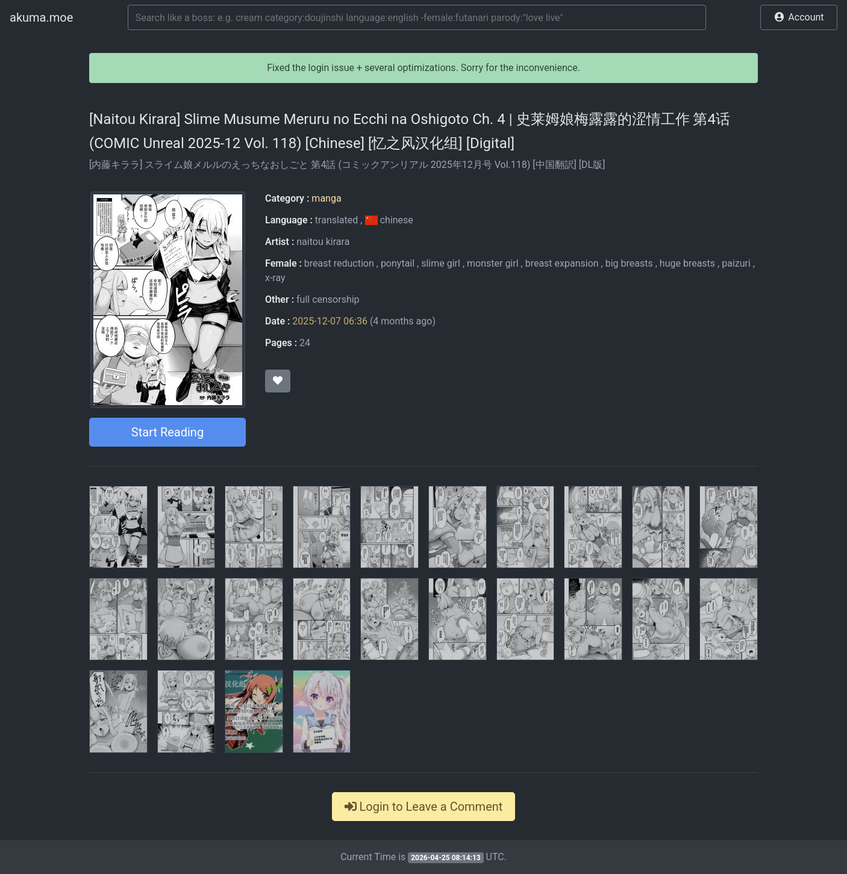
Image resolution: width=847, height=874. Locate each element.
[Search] (417, 17)
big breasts (629, 263)
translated (336, 220)
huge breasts (687, 263)
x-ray (275, 278)
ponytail (397, 263)
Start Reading (167, 432)
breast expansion (562, 263)
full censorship (328, 299)
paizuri (736, 263)
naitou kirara (322, 241)
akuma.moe (41, 17)
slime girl (440, 263)
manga (326, 198)
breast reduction (339, 263)
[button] (798, 17)
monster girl (493, 263)
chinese (388, 220)
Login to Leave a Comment (424, 806)
